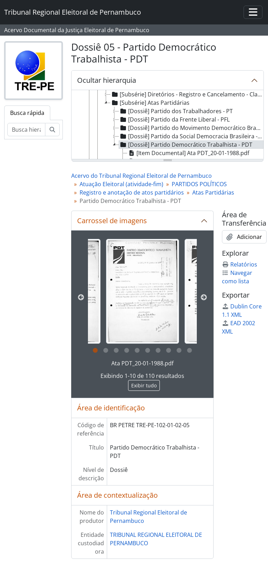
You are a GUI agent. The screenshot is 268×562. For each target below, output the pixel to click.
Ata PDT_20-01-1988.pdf (142, 363)
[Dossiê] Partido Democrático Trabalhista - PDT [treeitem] (185, 144)
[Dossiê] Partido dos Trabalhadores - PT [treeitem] (176, 111)
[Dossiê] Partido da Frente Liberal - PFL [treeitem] (174, 119)
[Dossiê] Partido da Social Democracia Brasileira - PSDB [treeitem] (191, 136)
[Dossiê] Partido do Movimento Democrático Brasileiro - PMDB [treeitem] (191, 128)
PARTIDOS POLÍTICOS (199, 184)
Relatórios (239, 264)
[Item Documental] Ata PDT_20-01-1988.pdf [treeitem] (188, 153)
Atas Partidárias (213, 192)
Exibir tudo (144, 385)
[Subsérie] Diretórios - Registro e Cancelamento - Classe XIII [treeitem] (187, 94)
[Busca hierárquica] (26, 129)
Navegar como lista (237, 277)
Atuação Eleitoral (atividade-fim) (121, 184)
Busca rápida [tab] (27, 113)
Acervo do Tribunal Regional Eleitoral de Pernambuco (141, 176)
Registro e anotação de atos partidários (132, 192)
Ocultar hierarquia (106, 80)
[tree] (167, 125)
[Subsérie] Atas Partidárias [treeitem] (150, 102)
